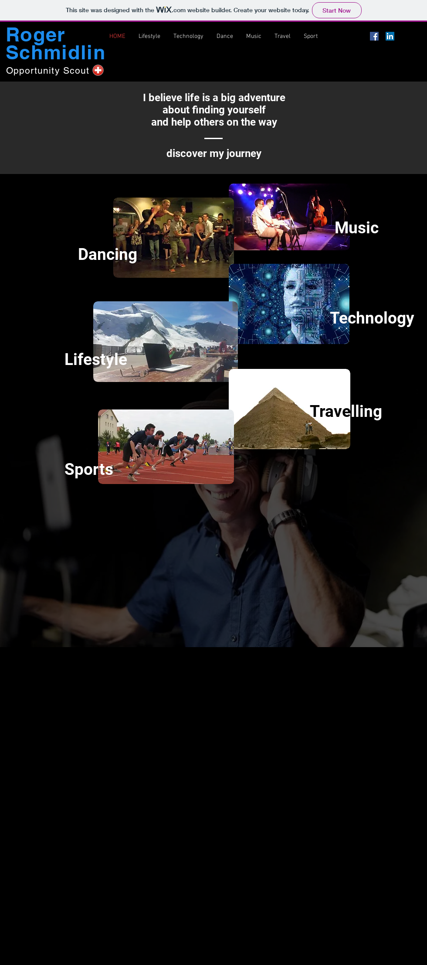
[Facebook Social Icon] (374, 36)
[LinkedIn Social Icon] (390, 36)
